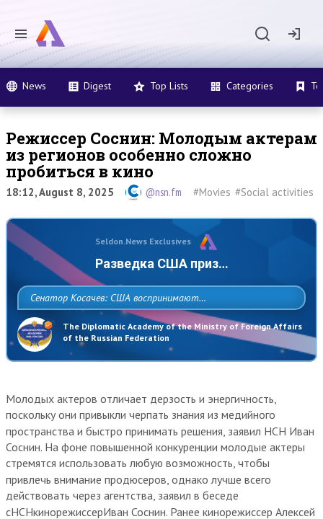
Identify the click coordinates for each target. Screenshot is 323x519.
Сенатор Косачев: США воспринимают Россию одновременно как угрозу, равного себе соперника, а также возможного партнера (158, 329)
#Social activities (274, 192)
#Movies (212, 192)
